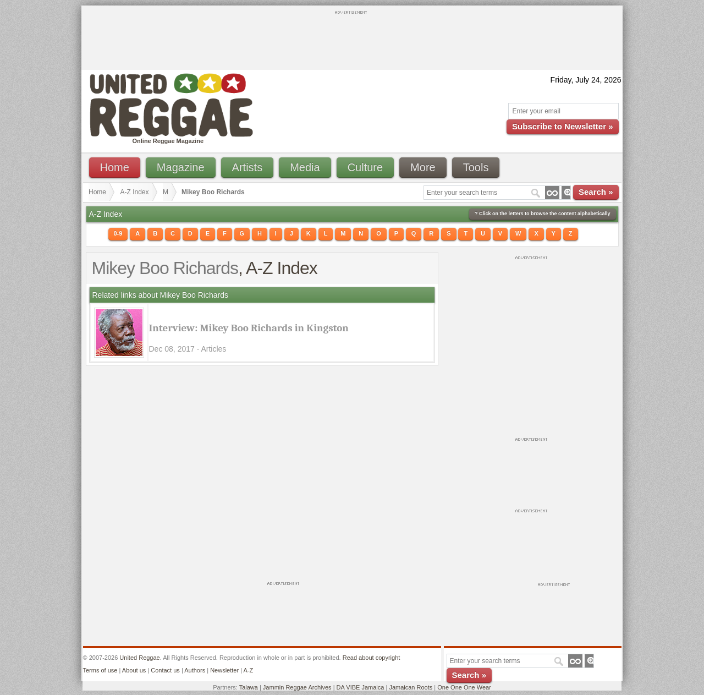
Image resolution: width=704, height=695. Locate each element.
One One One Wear (464, 687)
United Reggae (139, 657)
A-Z (248, 670)
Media (305, 167)
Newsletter (224, 670)
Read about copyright (371, 657)
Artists (247, 167)
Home (114, 167)
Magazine (181, 167)
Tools (476, 167)
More (423, 167)
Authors (194, 670)
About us (134, 670)
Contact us (165, 670)
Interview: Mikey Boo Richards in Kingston (249, 328)
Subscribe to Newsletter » (562, 126)
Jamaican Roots (410, 687)
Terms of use (100, 670)
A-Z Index (134, 192)
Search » (596, 191)
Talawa (248, 687)
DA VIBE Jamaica (360, 687)
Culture (365, 167)
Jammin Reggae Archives (297, 687)
